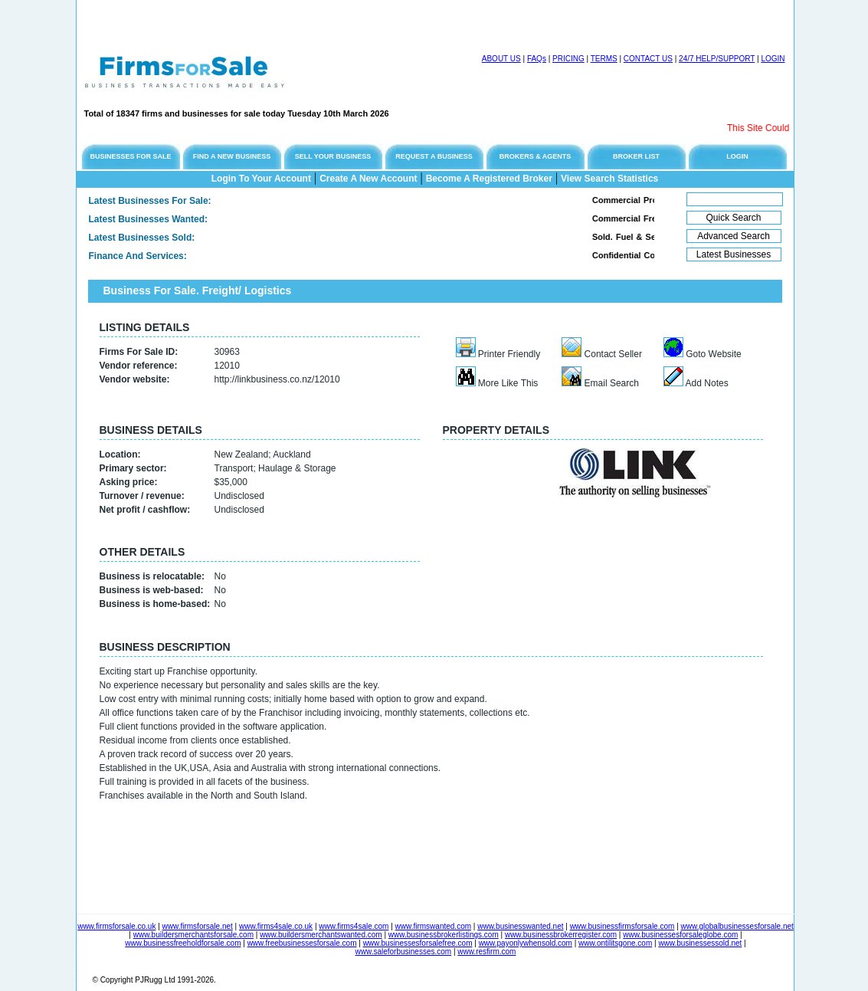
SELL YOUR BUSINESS (333, 156)
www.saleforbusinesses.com (403, 951)
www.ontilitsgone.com (615, 943)
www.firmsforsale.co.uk (116, 926)
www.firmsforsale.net (197, 926)
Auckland (291, 454)
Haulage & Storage (297, 468)
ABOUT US (501, 58)
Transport (234, 468)
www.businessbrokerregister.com (561, 934)
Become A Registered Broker (489, 178)
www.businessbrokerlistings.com (443, 934)
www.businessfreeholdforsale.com (183, 943)
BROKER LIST (636, 156)
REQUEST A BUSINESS (433, 156)
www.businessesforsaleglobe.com (680, 934)
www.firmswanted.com (433, 926)
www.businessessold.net (700, 943)
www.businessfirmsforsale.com (622, 926)
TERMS (604, 58)
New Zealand (242, 454)
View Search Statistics (609, 178)
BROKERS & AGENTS (536, 156)
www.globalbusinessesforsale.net (737, 926)
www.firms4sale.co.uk (276, 926)
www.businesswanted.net (520, 926)
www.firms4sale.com (353, 926)
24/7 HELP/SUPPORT (717, 58)
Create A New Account (368, 178)
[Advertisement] (256, 23)
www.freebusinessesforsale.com (302, 943)
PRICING (568, 58)
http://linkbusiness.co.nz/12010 (277, 379)
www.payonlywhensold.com (525, 943)
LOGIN (772, 58)
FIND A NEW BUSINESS (231, 156)
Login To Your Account (261, 178)
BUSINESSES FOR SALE (130, 156)
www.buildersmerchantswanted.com (321, 934)
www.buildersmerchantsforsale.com (193, 934)
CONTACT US (648, 58)
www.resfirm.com (486, 951)
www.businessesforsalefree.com (418, 943)
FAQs (536, 58)
